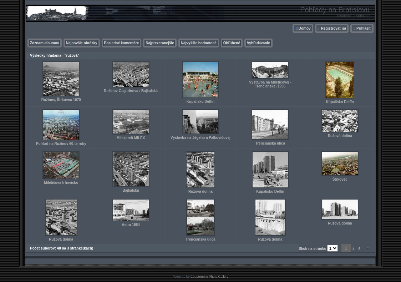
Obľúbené (231, 43)
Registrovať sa (333, 28)
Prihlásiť (363, 28)
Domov (305, 28)
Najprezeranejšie (160, 43)
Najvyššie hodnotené (199, 43)
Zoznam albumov (44, 43)
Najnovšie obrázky (81, 43)
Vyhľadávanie (258, 43)
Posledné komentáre (121, 43)
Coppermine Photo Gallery (209, 276)
